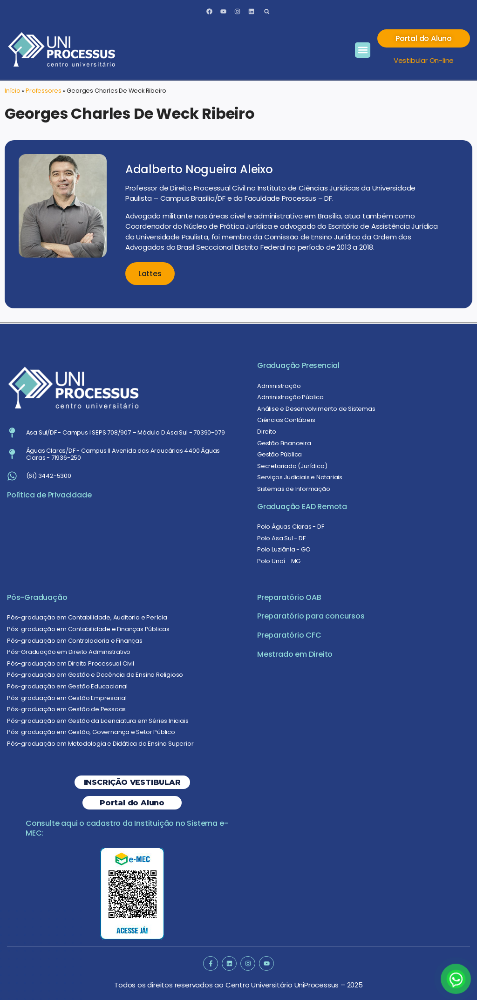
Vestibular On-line (424, 60)
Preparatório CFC (289, 635)
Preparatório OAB (289, 597)
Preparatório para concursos (311, 616)
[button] (266, 11)
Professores (43, 91)
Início (12, 91)
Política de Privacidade (49, 495)
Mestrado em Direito (295, 654)
